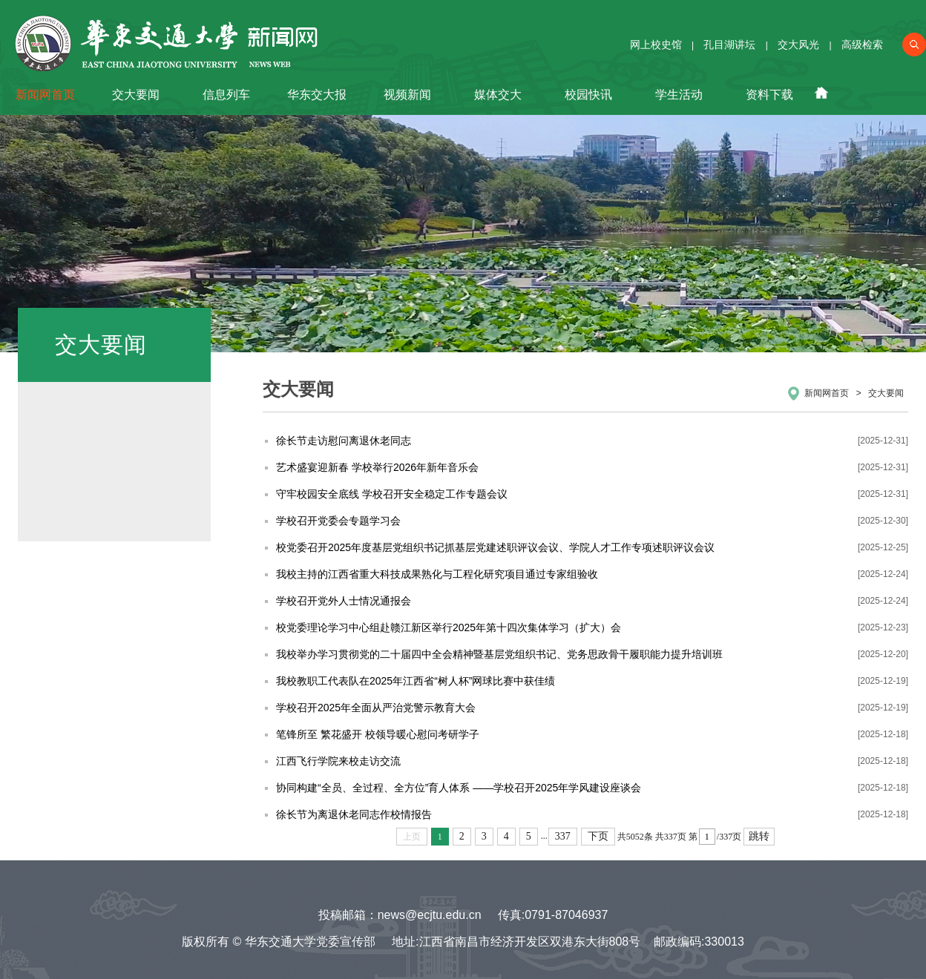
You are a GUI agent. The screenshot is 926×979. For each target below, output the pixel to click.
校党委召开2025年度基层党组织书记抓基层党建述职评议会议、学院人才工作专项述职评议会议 (495, 547)
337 (563, 836)
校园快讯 (588, 94)
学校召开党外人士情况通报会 (343, 601)
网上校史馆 (656, 44)
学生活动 (679, 94)
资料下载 (769, 94)
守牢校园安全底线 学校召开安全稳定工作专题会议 (392, 494)
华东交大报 (317, 94)
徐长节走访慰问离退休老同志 (343, 440)
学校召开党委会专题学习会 (338, 521)
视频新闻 (407, 94)
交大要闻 (136, 94)
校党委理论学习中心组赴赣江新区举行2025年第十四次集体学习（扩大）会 (448, 627)
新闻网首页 (45, 94)
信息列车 (226, 94)
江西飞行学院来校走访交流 (338, 761)
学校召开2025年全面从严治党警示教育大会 (376, 707)
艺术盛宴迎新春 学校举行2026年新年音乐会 (377, 467)
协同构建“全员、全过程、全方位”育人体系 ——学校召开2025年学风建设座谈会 (458, 788)
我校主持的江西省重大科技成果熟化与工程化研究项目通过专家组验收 (437, 574)
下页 (598, 836)
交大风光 (798, 44)
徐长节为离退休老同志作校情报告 (354, 814)
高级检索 (862, 44)
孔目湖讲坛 (729, 44)
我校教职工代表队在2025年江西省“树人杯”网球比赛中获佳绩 (415, 681)
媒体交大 (498, 94)
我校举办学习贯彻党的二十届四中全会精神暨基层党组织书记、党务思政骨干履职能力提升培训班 (499, 654)
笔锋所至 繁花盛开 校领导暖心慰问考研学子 (377, 734)
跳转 (759, 836)
